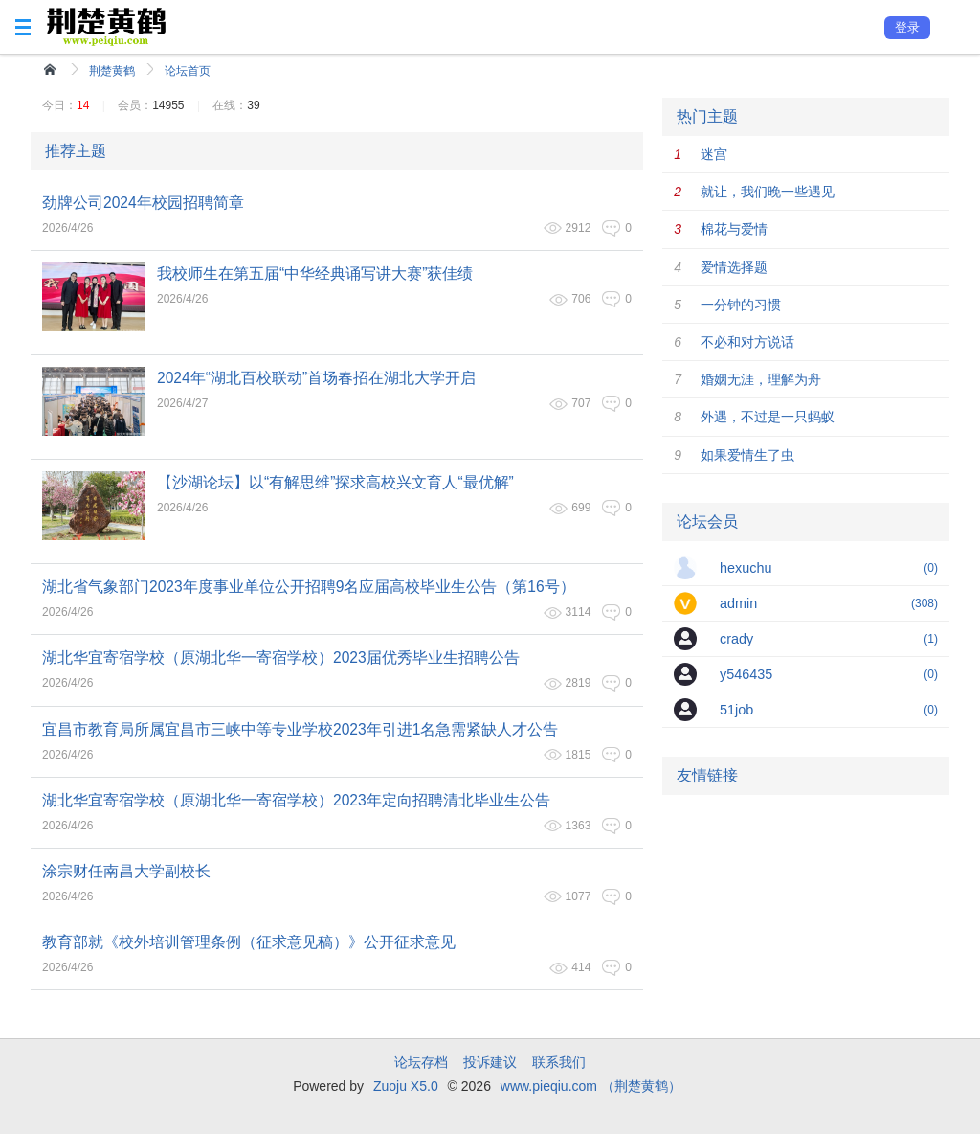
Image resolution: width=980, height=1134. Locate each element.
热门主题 (707, 116)
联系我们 (559, 1062)
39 (253, 105)
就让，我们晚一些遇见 (768, 191)
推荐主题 (75, 151)
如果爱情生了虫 (747, 455)
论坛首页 (188, 71)
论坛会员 (707, 521)
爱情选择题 (734, 267)
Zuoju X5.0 (405, 1086)
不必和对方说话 (747, 342)
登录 (907, 27)
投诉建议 (490, 1062)
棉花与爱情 (734, 229)
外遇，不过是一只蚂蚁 (768, 416)
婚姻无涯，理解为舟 (761, 379)
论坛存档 (421, 1062)
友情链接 (707, 775)
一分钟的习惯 (741, 304)
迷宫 (714, 154)
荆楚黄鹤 (112, 71)
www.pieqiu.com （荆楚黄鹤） (591, 1086)
